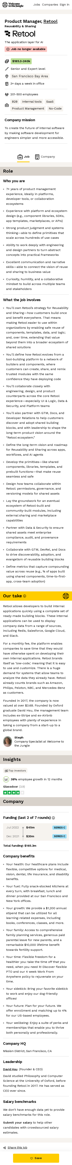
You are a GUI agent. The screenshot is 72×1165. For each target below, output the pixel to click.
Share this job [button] (15, 1147)
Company (44, 157)
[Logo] (12, 4)
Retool (50, 21)
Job (23, 157)
